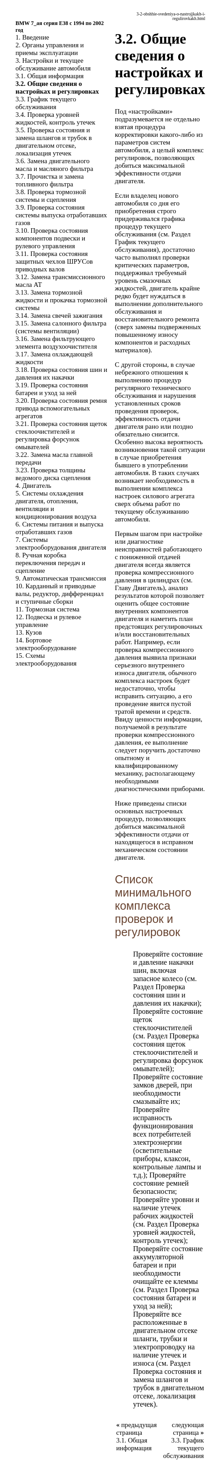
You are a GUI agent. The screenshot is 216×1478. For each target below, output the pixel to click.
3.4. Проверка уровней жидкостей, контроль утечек (55, 118)
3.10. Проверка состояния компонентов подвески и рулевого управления (51, 238)
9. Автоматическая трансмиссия (60, 578)
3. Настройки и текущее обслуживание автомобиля (53, 64)
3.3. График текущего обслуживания (45, 102)
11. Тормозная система (47, 609)
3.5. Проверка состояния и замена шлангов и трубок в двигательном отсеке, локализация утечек (53, 141)
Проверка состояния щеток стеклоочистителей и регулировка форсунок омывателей (168, 1052)
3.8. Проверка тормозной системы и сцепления (50, 195)
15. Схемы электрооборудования (46, 659)
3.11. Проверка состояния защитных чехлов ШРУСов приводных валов (54, 261)
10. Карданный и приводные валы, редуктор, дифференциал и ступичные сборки (59, 593)
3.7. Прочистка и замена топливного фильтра (49, 180)
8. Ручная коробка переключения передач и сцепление (50, 562)
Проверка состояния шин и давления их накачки (165, 995)
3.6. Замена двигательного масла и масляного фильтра (54, 164)
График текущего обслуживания (140, 245)
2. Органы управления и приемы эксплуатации (49, 48)
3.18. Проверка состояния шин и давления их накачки (61, 373)
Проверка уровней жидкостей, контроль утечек (166, 1232)
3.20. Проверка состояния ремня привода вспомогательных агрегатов (61, 408)
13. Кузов (28, 632)
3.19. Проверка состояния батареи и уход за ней (51, 388)
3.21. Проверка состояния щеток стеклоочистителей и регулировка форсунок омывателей (61, 435)
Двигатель (148, 587)
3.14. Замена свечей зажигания (59, 315)
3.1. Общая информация (49, 76)
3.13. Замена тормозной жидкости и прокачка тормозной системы (61, 300)
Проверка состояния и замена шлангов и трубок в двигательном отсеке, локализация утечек (168, 1388)
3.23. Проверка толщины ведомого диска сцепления (53, 473)
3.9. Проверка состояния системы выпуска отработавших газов (61, 215)
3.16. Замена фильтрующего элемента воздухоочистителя (56, 342)
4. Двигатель (33, 485)
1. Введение (32, 37)
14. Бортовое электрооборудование (46, 643)
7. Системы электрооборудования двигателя (60, 543)
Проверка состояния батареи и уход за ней (166, 1298)
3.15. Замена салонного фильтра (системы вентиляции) (60, 327)
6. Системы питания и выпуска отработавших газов (59, 528)
